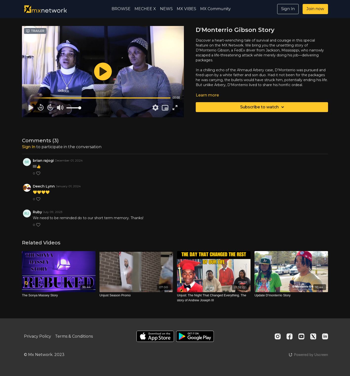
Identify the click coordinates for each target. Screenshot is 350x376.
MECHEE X (145, 8)
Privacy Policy (37, 336)
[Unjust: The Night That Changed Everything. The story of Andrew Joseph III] (214, 298)
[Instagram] (278, 336)
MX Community (215, 8)
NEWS (166, 8)
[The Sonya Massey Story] (59, 295)
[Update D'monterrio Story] (291, 295)
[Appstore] (155, 336)
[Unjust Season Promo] (136, 295)
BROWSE (121, 8)
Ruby (37, 212)
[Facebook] (289, 336)
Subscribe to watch (263, 107)
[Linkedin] (325, 336)
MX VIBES (186, 8)
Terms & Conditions (74, 336)
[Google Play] (195, 336)
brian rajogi (43, 160)
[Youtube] (301, 336)
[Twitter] (313, 336)
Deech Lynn (44, 186)
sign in (28, 146)
